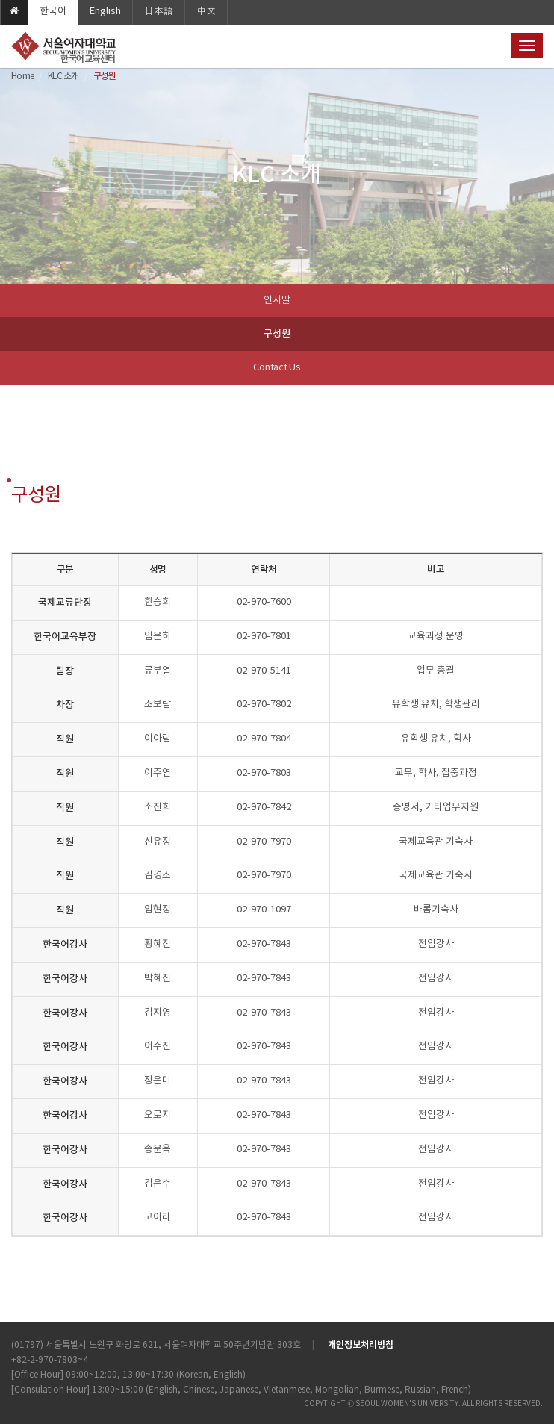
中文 (206, 11)
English (105, 11)
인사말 (277, 300)
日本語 (158, 11)
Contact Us (276, 367)
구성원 (277, 334)
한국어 (53, 11)
